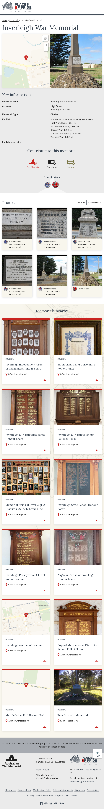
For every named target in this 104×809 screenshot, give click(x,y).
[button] (98, 7)
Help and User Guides (66, 795)
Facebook (41, 803)
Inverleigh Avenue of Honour (24, 645)
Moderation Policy (42, 790)
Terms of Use (24, 790)
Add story (71, 167)
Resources (10, 790)
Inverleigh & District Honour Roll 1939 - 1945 (76, 436)
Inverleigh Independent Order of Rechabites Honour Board (25, 366)
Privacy (30, 795)
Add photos (52, 167)
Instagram (51, 803)
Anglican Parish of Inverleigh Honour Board (76, 577)
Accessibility (93, 790)
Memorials (14, 20)
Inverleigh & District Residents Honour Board (25, 436)
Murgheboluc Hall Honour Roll (25, 715)
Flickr (61, 803)
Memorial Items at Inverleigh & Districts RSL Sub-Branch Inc (25, 507)
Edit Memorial (33, 167)
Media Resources (44, 795)
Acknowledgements (63, 790)
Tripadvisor (46, 803)
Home (4, 20)
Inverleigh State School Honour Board (78, 507)
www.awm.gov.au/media (82, 781)
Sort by (81, 202)
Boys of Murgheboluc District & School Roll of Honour (78, 647)
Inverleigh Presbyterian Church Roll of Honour (26, 577)
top (98, 755)
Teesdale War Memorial (73, 715)
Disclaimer (79, 790)
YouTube (56, 803)
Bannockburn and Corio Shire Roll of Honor (76, 366)
